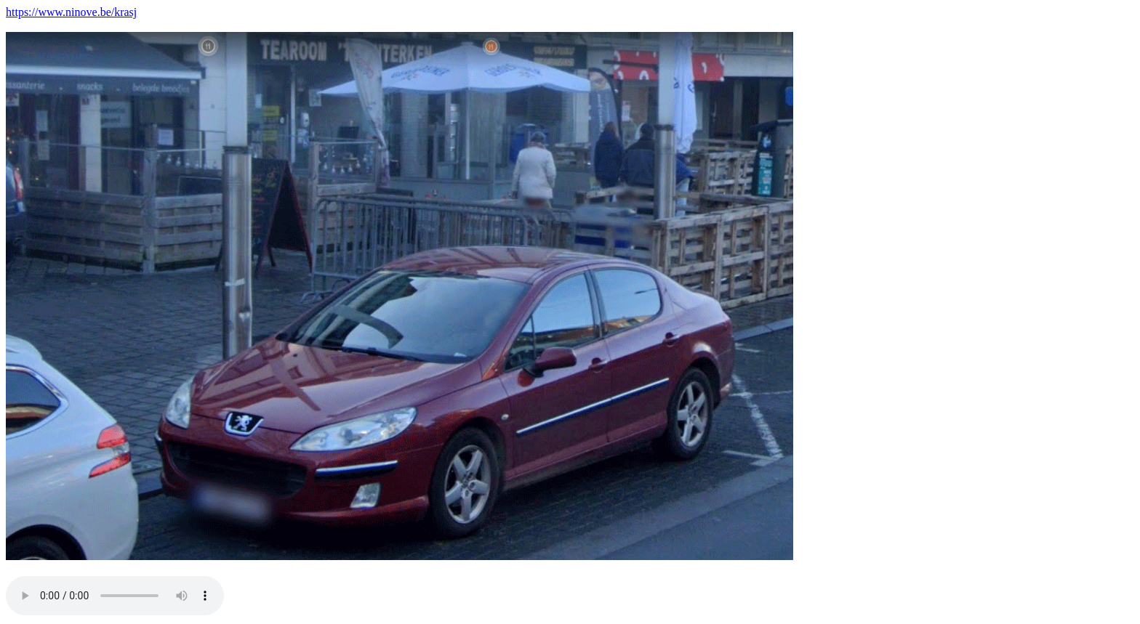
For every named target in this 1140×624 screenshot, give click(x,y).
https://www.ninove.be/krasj (71, 12)
